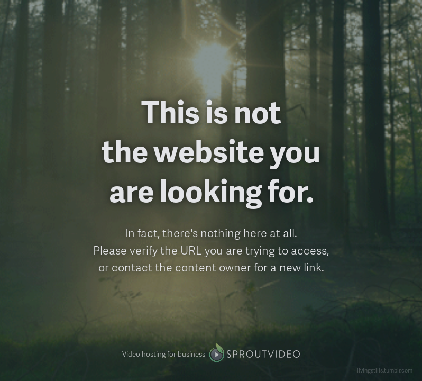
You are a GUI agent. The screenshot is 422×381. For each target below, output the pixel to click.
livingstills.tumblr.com (384, 370)
